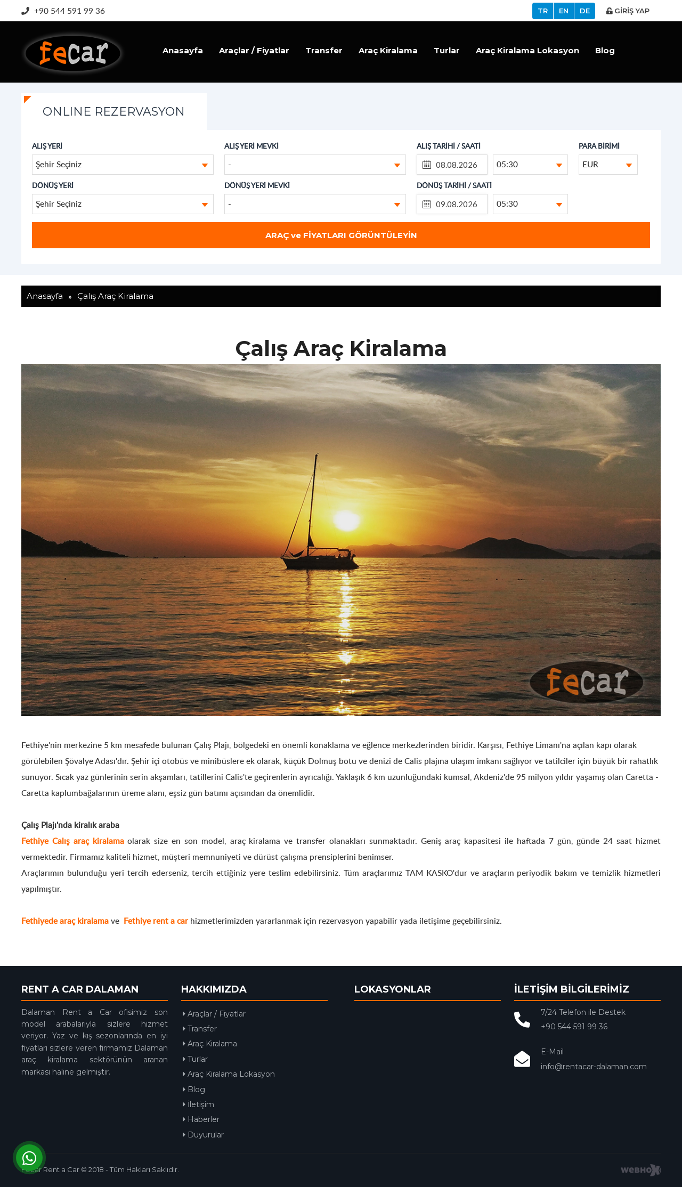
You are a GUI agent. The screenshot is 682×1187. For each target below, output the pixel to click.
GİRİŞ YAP (627, 10)
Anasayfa (183, 50)
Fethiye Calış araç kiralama (72, 840)
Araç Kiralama (388, 50)
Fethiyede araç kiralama (65, 920)
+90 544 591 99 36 (63, 10)
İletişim (198, 1104)
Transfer (324, 50)
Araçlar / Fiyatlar (254, 50)
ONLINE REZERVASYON (114, 111)
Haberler (201, 1119)
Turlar (447, 50)
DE (585, 10)
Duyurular (203, 1135)
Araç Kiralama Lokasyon (527, 50)
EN (564, 10)
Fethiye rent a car (156, 920)
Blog (605, 50)
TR (543, 10)
